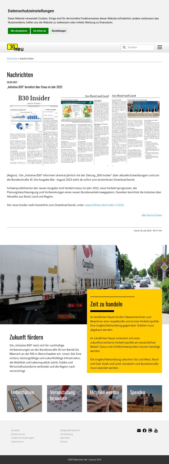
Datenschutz (18, 434)
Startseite (12, 58)
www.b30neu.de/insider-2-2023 (104, 205)
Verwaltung (66, 434)
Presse (64, 441)
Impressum (17, 441)
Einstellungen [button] (59, 30)
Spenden (65, 437)
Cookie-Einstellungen (22, 437)
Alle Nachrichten (152, 215)
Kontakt (15, 430)
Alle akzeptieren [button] (19, 30)
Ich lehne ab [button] (39, 30)
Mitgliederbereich (70, 430)
